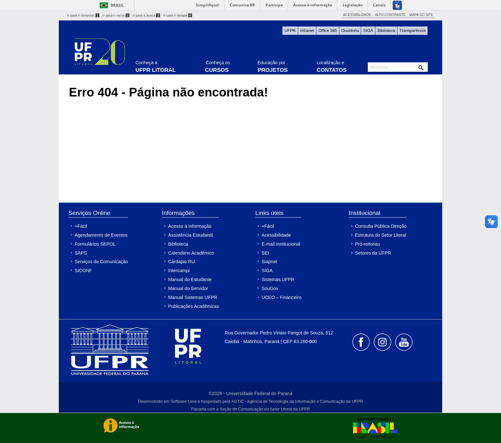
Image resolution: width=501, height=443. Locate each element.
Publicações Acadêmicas (193, 306)
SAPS (81, 253)
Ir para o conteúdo (83, 15)
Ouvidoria (350, 30)
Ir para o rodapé (177, 15)
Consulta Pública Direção (381, 226)
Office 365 (327, 30)
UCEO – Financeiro (282, 297)
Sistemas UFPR (278, 279)
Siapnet (269, 261)
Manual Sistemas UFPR (192, 297)
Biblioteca (386, 30)
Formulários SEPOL (95, 244)
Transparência (413, 30)
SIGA (368, 30)
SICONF (83, 270)
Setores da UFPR (373, 253)
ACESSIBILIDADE (357, 15)
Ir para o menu (116, 15)
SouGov (270, 288)
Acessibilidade (276, 235)
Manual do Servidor (188, 288)
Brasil (117, 5)
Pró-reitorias (367, 244)
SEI (265, 253)
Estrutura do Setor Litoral (380, 235)
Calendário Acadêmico (191, 253)
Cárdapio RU (181, 261)
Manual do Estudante (190, 279)
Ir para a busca (146, 15)
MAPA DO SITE (421, 15)
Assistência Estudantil (190, 235)
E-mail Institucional (281, 244)
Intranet (307, 30)
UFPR (290, 30)
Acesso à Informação (189, 226)
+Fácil (81, 226)
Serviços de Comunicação (101, 261)
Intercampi (178, 270)
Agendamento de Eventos (101, 235)
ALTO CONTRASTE (390, 15)
